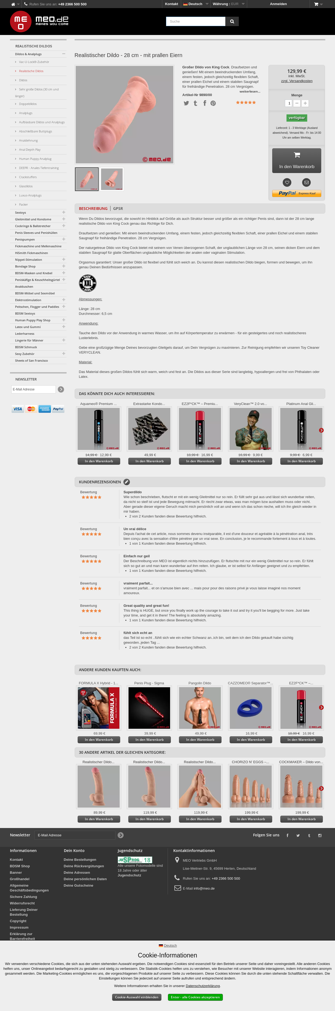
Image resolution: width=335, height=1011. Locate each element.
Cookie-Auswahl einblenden (136, 997)
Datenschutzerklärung (203, 986)
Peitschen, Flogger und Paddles (37, 307)
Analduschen (24, 286)
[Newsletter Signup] (60, 389)
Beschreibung (93, 210)
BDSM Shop (20, 868)
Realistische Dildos (30, 71)
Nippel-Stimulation (28, 260)
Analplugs (25, 113)
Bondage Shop (25, 266)
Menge (296, 95)
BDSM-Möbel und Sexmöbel (35, 293)
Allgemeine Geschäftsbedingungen (29, 889)
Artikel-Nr (190, 95)
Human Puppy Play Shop (32, 320)
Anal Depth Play (29, 149)
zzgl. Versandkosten (296, 81)
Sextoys (20, 212)
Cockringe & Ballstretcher (33, 226)
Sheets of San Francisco (31, 360)
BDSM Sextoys (25, 313)
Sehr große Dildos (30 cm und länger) (37, 92)
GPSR (118, 210)
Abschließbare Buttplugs (35, 131)
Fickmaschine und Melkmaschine (38, 246)
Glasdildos (25, 186)
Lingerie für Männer (29, 340)
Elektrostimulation (28, 300)
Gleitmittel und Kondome (33, 219)
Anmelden (278, 4)
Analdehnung (28, 140)
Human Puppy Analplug (34, 159)
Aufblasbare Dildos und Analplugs (41, 122)
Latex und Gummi (28, 327)
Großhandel (20, 881)
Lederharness (24, 334)
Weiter (321, 431)
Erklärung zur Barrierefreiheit (22, 937)
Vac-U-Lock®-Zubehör (33, 62)
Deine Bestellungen (80, 861)
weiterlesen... (250, 91)
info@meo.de (204, 890)
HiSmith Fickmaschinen (31, 253)
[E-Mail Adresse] (33, 389)
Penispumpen (25, 239)
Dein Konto (74, 852)
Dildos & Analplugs (28, 54)
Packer (23, 204)
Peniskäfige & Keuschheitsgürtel (37, 280)
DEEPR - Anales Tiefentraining (38, 168)
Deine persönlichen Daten (85, 881)
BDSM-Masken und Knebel (33, 273)
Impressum (19, 929)
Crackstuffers (27, 177)
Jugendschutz (129, 877)
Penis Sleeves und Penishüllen (36, 233)
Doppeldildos (27, 104)
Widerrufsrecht (22, 905)
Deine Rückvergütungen (84, 868)
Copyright (18, 923)
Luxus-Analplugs (30, 195)
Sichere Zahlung (23, 898)
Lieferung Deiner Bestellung (24, 913)
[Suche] (232, 21)
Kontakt (171, 4)
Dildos (22, 80)
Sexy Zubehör (24, 354)
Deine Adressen (77, 874)
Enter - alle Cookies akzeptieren (195, 997)
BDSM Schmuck (26, 347)
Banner (16, 874)
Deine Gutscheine (79, 887)
